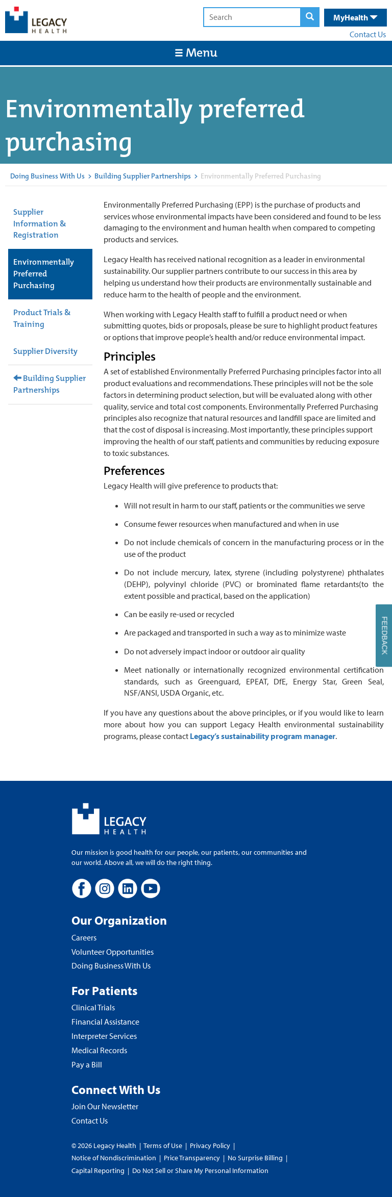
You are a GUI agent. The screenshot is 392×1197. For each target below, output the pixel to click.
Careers (83, 937)
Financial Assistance (105, 1021)
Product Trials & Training (42, 318)
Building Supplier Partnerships (142, 176)
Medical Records (99, 1050)
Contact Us (368, 34)
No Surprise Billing (255, 1157)
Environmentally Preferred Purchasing (43, 274)
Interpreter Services (104, 1036)
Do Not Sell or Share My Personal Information (200, 1170)
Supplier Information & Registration (39, 224)
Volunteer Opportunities (112, 952)
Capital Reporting (98, 1170)
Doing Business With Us (47, 176)
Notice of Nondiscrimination (113, 1157)
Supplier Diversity (45, 351)
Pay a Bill (86, 1064)
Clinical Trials (93, 1007)
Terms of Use (163, 1145)
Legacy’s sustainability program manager (262, 736)
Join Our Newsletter (104, 1106)
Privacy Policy (210, 1145)
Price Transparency (192, 1157)
